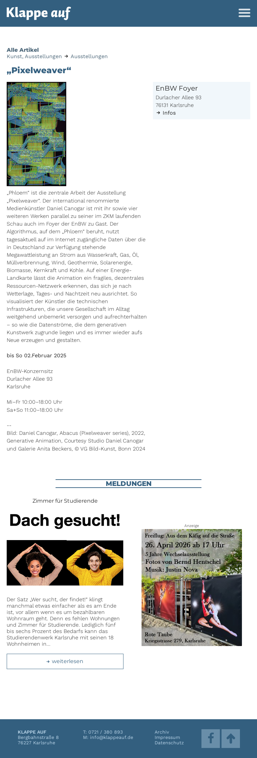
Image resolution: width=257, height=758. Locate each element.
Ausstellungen (89, 56)
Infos (166, 113)
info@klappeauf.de (111, 737)
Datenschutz (169, 742)
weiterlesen (64, 661)
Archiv (162, 732)
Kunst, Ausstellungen (34, 56)
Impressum (167, 737)
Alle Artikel (23, 50)
